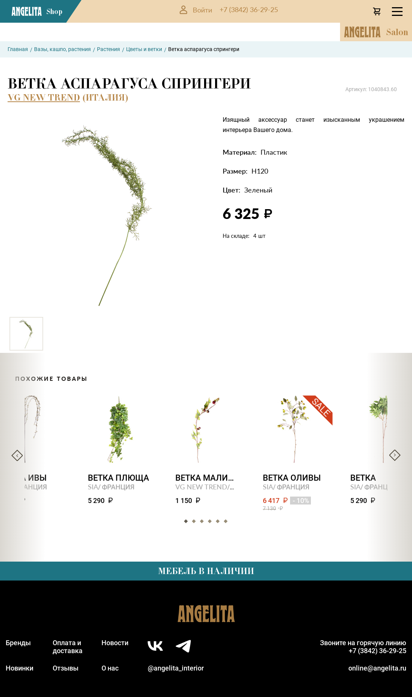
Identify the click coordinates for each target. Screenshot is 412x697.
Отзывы (65, 668)
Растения (108, 49)
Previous (17, 455)
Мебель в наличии (206, 571)
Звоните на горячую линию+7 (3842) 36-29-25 (363, 647)
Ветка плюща (118, 478)
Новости (114, 643)
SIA (93, 486)
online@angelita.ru (377, 668)
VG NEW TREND (44, 97)
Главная (18, 49)
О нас (110, 668)
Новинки (19, 668)
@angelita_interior (176, 668)
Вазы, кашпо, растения (62, 49)
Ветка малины (206, 478)
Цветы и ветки (144, 49)
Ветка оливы (292, 478)
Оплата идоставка (68, 647)
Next (395, 455)
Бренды (18, 643)
